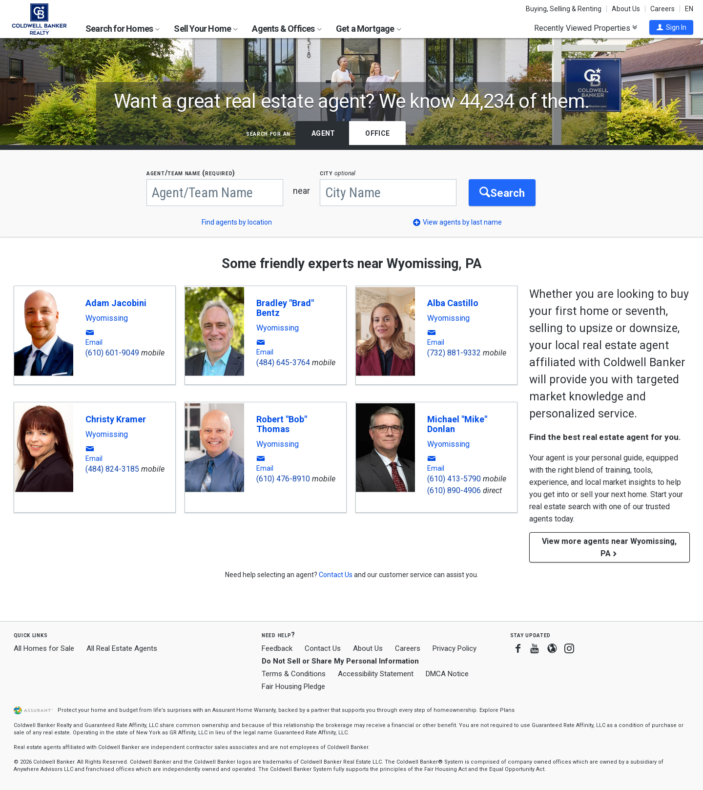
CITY (337, 173)
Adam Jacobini (115, 303)
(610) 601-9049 (112, 352)
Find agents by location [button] (237, 222)
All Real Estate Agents (121, 648)
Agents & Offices (286, 28)
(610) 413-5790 (454, 478)
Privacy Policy (454, 648)
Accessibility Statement (376, 673)
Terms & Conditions (294, 673)
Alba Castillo (452, 303)
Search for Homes (122, 28)
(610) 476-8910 (283, 478)
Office (377, 133)
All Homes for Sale (44, 648)
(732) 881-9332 (454, 352)
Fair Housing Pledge (293, 686)
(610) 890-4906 (454, 490)
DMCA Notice (447, 673)
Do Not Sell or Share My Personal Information (340, 661)
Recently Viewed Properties (585, 27)
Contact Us (323, 648)
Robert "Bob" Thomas (281, 424)
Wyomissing (106, 318)
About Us (626, 8)
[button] (671, 27)
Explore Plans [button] (497, 710)
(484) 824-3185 (112, 469)
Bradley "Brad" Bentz (285, 308)
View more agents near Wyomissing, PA (609, 547)
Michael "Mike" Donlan (457, 424)
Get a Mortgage (368, 28)
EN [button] (689, 9)
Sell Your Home (206, 28)
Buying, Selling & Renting (563, 8)
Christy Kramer (115, 419)
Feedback (277, 648)
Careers (662, 8)
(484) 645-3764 (283, 362)
